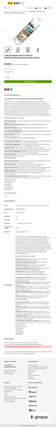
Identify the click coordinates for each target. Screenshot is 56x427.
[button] (50, 31)
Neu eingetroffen (22, 11)
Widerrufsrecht (32, 370)
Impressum (31, 372)
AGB (29, 373)
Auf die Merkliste (28, 85)
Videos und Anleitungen (10, 388)
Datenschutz (31, 378)
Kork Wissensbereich (9, 401)
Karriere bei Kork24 (33, 365)
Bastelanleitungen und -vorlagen (13, 386)
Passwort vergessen (9, 396)
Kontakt (6, 395)
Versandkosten (24, 64)
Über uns (30, 377)
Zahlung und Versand (33, 375)
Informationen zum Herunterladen (13, 390)
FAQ (5, 393)
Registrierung (7, 391)
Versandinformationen (29, 353)
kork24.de (14, 11)
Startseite (7, 11)
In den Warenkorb (28, 82)
